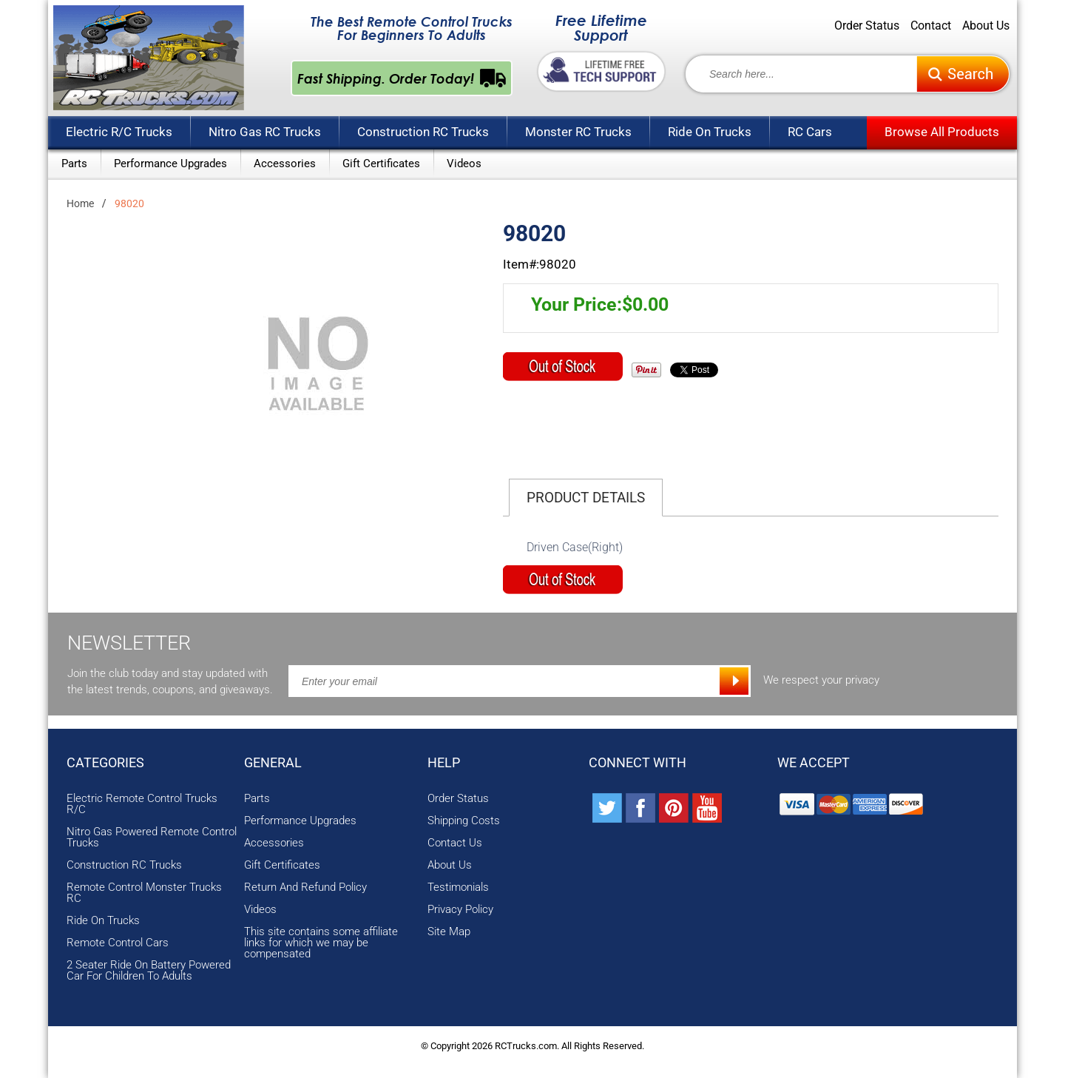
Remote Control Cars (118, 943)
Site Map (448, 931)
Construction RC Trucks (423, 131)
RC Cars (810, 131)
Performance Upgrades (170, 163)
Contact (930, 26)
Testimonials (458, 887)
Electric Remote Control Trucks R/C (142, 804)
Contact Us (454, 843)
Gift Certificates (381, 163)
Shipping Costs (463, 820)
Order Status (866, 26)
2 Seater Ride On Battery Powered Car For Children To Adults (149, 971)
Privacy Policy (460, 909)
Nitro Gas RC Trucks (265, 131)
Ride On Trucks (709, 131)
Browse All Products (942, 131)
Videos (464, 163)
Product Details (586, 497)
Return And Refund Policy (305, 887)
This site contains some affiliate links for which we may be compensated (321, 943)
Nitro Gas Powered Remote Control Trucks (152, 837)
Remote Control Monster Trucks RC (144, 893)
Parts (74, 163)
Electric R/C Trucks (119, 131)
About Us (986, 26)
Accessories (285, 163)
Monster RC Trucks (578, 131)
